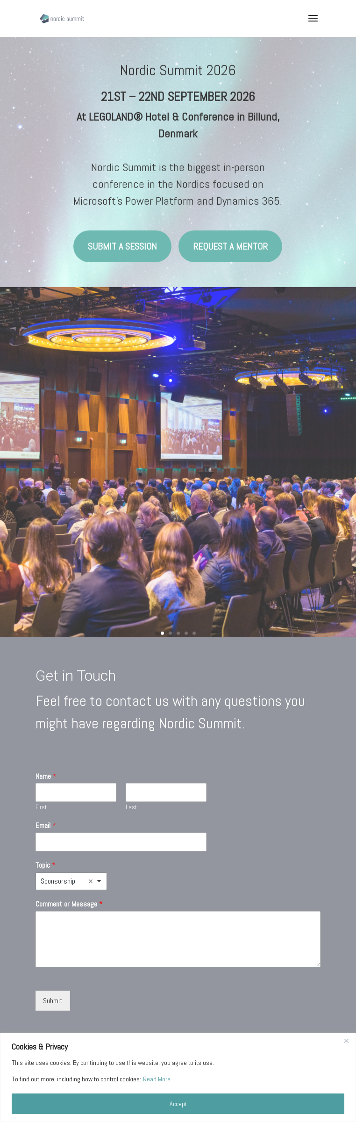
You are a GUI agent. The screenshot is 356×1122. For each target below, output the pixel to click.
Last (131, 807)
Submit (53, 1001)
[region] (178, 1077)
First (41, 807)
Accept (178, 1104)
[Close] (346, 1040)
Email (46, 825)
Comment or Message (69, 904)
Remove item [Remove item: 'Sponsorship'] (90, 881)
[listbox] (71, 881)
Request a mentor (230, 237)
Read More (157, 1079)
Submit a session (122, 237)
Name (46, 776)
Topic (46, 865)
